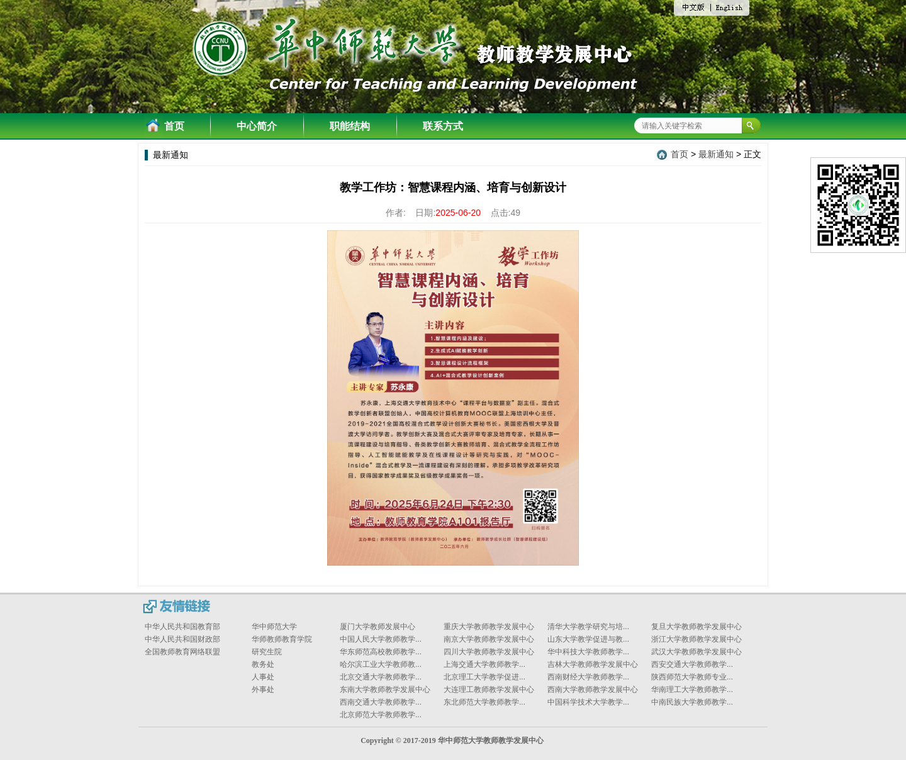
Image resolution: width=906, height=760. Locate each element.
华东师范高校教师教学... (381, 651)
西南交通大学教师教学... (381, 702)
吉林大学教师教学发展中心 (592, 664)
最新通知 (716, 154)
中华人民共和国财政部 (182, 639)
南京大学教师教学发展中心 (489, 639)
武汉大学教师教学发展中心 (696, 651)
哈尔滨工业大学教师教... (381, 664)
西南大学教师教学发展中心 (592, 689)
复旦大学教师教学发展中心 (696, 626)
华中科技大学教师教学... (588, 651)
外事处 (263, 689)
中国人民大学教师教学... (381, 639)
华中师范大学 (274, 626)
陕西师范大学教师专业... (692, 677)
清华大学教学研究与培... (588, 626)
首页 (174, 126)
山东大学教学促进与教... (588, 639)
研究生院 (267, 651)
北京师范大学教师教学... (381, 714)
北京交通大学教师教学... (381, 677)
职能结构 (350, 126)
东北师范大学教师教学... (484, 702)
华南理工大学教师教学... (692, 689)
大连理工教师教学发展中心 (489, 689)
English (730, 8)
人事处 (263, 677)
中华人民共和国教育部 (182, 626)
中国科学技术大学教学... (588, 702)
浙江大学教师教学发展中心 (696, 639)
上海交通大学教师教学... (484, 664)
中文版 (697, 9)
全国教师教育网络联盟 (182, 651)
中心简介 (257, 126)
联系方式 (443, 126)
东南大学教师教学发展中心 (385, 689)
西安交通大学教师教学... (692, 664)
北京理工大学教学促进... (484, 677)
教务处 (263, 664)
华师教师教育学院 (282, 639)
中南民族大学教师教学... (692, 702)
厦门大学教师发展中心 (377, 626)
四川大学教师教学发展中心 (489, 651)
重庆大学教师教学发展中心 (489, 626)
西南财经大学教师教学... (588, 677)
